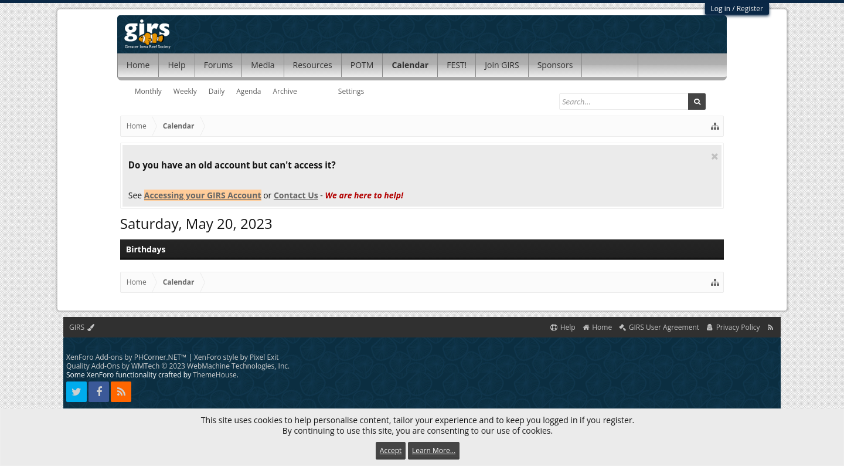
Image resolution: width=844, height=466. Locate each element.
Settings (351, 91)
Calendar (410, 64)
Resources (312, 64)
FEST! (457, 64)
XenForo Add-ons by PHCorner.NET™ (126, 357)
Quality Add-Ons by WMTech (178, 366)
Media (262, 64)
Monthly (148, 91)
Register (750, 8)
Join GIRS (502, 64)
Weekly (185, 91)
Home (138, 64)
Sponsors (555, 64)
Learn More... (433, 450)
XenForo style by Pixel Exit (236, 357)
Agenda (248, 91)
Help (176, 64)
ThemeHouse (214, 375)
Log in (721, 8)
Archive (285, 91)
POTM (362, 64)
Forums (218, 64)
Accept (390, 450)
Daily (216, 91)
